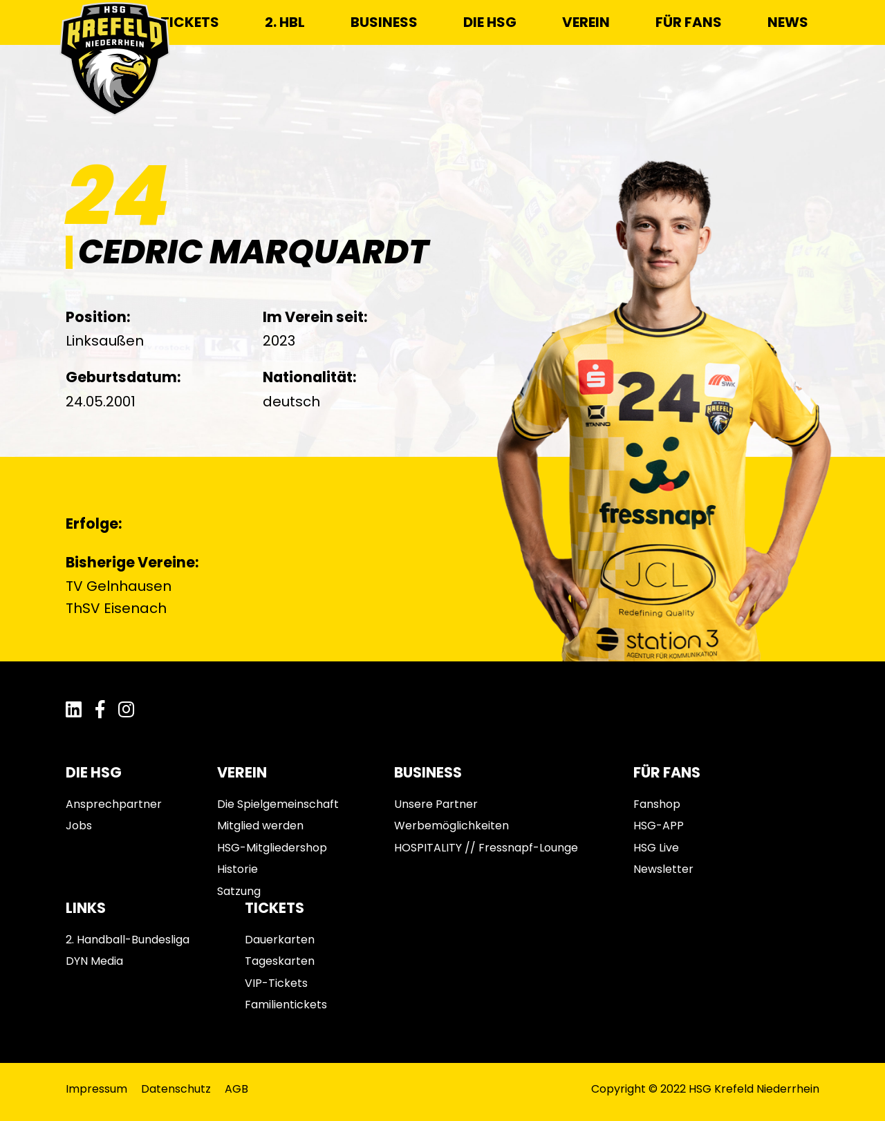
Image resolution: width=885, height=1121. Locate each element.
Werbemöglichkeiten (451, 825)
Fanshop (656, 804)
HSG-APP (658, 825)
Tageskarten (280, 961)
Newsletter (663, 869)
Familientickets (286, 1004)
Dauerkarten (280, 940)
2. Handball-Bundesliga (127, 940)
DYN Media (94, 961)
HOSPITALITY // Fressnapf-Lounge (486, 848)
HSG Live (656, 848)
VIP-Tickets (276, 983)
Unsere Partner (436, 804)
